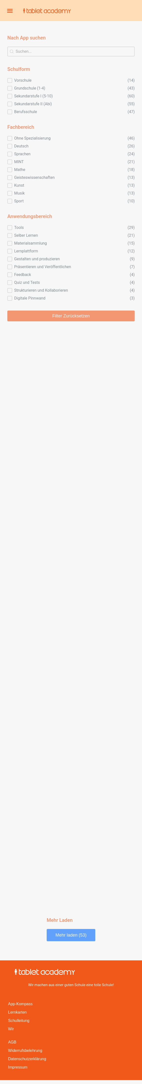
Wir (11, 1029)
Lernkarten (17, 1012)
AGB (12, 1042)
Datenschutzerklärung (27, 1059)
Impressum (17, 1067)
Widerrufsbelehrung (25, 1050)
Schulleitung (18, 1021)
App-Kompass (20, 1004)
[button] (10, 10)
